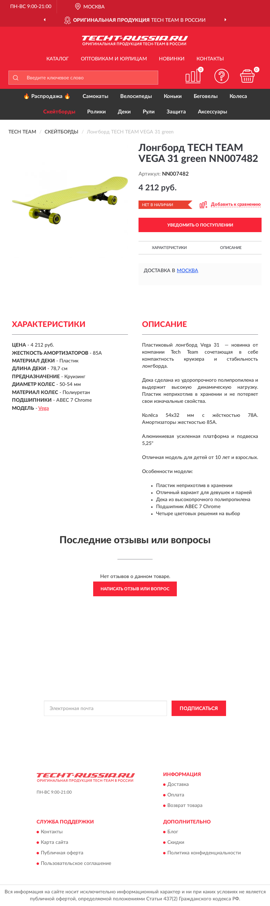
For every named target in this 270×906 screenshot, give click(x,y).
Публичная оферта (62, 853)
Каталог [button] (57, 59)
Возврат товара (184, 805)
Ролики (96, 111)
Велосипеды (136, 96)
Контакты (210, 59)
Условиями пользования (122, 730)
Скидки (175, 842)
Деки (124, 111)
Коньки (173, 96)
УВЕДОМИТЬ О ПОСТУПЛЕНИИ (200, 225)
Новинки (172, 59)
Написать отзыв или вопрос (135, 589)
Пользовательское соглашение (76, 863)
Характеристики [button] (169, 248)
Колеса (238, 96)
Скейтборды (59, 111)
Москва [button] (187, 270)
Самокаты (95, 96)
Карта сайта (54, 842)
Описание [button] (231, 248)
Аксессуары (212, 111)
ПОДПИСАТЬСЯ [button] (199, 708)
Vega (43, 408)
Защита (176, 111)
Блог (172, 832)
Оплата (175, 795)
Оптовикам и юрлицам (114, 59)
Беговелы (206, 96)
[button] (222, 76)
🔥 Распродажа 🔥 (47, 96)
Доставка (178, 784)
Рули (149, 111)
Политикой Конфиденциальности (169, 724)
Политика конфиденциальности (204, 853)
